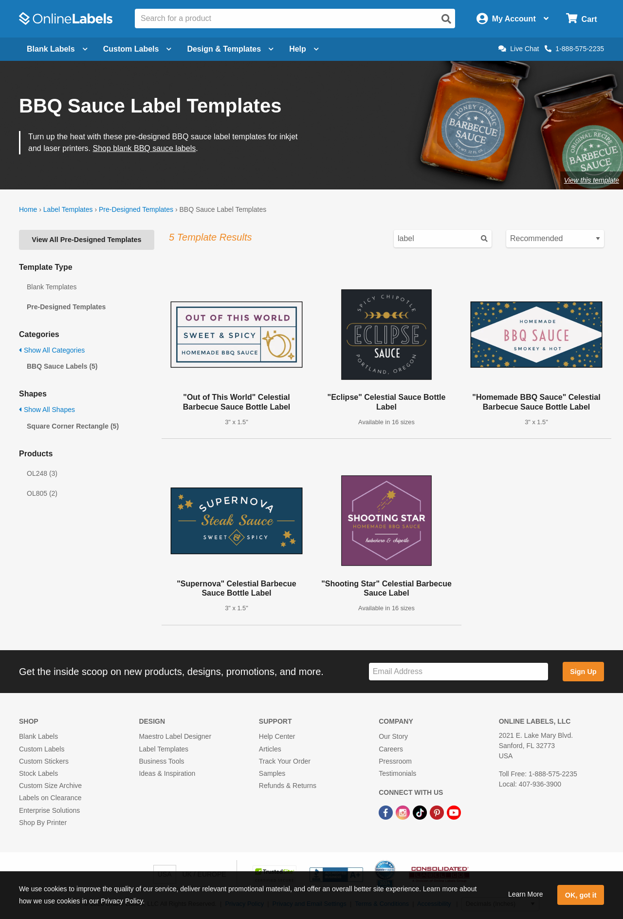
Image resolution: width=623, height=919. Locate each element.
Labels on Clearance (50, 798)
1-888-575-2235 (574, 49)
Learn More (525, 894)
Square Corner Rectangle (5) (73, 426)
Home (28, 209)
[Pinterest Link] (438, 812)
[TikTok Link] (421, 812)
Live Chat (518, 48)
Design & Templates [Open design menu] (230, 49)
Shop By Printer (43, 822)
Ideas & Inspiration (167, 773)
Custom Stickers (44, 761)
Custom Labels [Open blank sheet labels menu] (137, 49)
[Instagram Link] (404, 812)
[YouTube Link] (454, 812)
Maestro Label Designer (175, 736)
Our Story (393, 736)
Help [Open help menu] (304, 49)
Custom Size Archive (50, 785)
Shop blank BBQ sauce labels (144, 148)
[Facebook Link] (387, 812)
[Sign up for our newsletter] (458, 672)
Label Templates (68, 209)
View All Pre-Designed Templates (86, 240)
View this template (591, 180)
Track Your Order (285, 761)
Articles (270, 749)
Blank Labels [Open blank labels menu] (57, 49)
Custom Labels (41, 749)
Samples (272, 773)
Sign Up (583, 671)
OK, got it (581, 895)
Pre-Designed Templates (136, 209)
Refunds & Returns (287, 785)
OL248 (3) (42, 473)
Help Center (277, 736)
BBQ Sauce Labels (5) (62, 366)
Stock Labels (38, 773)
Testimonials (397, 773)
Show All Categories (52, 350)
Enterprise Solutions (49, 810)
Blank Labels (38, 736)
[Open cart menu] (581, 19)
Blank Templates (51, 287)
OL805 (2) (42, 493)
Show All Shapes (47, 409)
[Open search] (446, 19)
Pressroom (395, 761)
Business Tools (161, 761)
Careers (391, 749)
